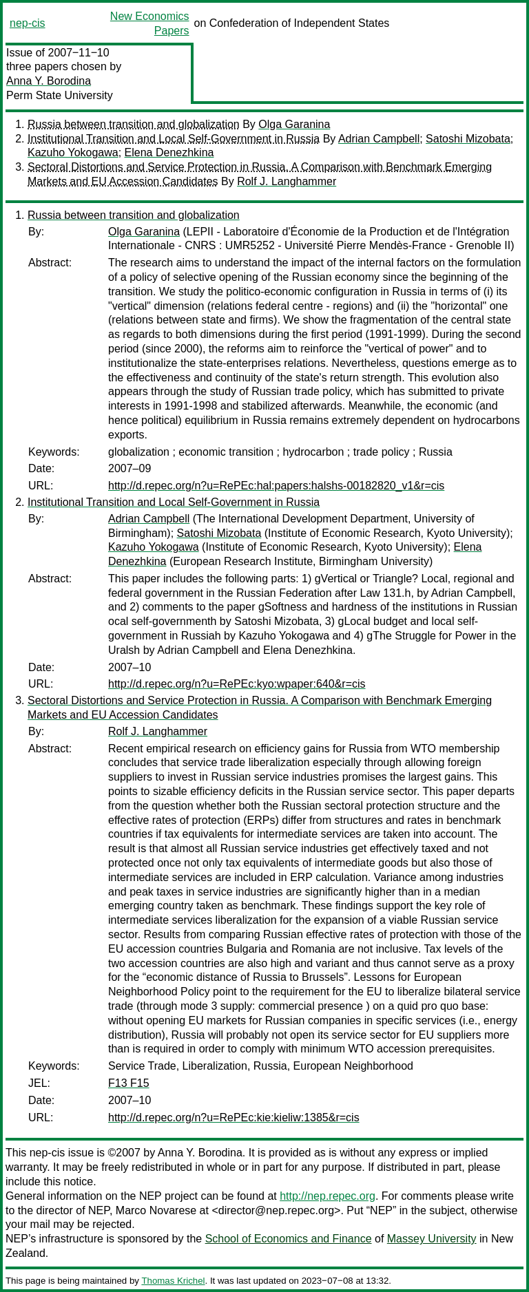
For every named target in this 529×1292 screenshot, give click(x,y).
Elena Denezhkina (169, 152)
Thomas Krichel (173, 1280)
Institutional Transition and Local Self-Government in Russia (174, 139)
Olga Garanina (294, 124)
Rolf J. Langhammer (286, 181)
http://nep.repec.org (327, 1196)
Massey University (432, 1239)
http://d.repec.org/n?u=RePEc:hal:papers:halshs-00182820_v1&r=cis (276, 485)
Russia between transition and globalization (134, 124)
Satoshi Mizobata (468, 139)
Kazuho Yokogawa (73, 152)
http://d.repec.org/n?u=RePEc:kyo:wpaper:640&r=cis (237, 684)
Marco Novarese (156, 1210)
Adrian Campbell (378, 139)
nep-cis (27, 23)
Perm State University (59, 95)
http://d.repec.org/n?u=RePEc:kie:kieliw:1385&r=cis (234, 1117)
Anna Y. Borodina (48, 81)
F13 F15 (128, 1083)
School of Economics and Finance (288, 1239)
